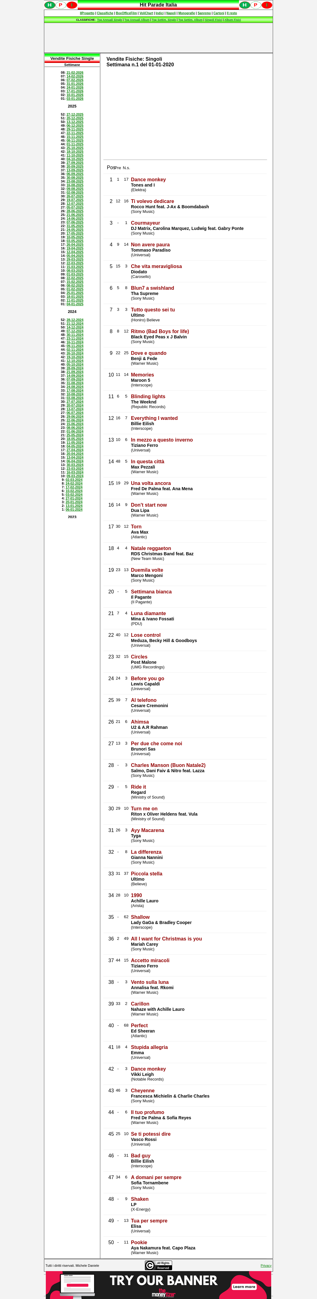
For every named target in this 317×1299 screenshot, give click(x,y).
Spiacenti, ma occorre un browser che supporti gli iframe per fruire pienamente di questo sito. (158, 8)
